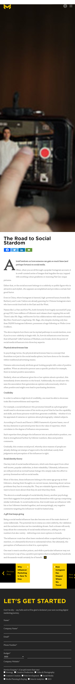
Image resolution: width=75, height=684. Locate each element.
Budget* (7, 653)
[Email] (29, 250)
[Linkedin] (21, 250)
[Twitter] (14, 250)
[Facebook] (7, 250)
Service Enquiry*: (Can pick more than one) (22, 670)
